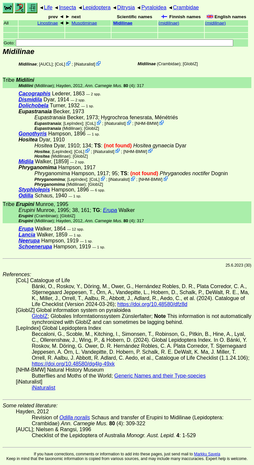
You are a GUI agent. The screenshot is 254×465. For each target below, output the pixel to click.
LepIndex (73, 123)
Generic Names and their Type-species (160, 376)
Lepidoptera (97, 7)
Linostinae (47, 23)
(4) (110, 85)
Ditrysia (126, 7)
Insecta (67, 7)
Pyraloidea (153, 7)
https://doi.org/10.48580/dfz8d (152, 304)
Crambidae (186, 7)
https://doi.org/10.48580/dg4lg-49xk (73, 364)
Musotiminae (84, 23)
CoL (60, 64)
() (168, 23)
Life (48, 7)
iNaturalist (84, 64)
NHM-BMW (146, 123)
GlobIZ (190, 63)
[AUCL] (46, 64)
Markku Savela (207, 454)
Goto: (118, 42)
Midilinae (122, 23)
